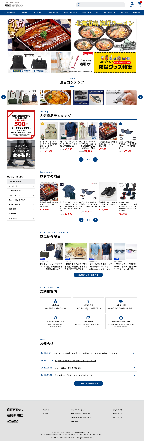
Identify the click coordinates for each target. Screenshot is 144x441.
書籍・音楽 (124, 13)
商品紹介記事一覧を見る (88, 274)
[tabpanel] (49, 138)
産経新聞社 (136, 13)
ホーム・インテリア (70, 13)
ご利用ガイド (118, 410)
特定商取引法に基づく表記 (81, 414)
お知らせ (46, 410)
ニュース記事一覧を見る (88, 383)
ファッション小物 (52, 13)
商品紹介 (46, 414)
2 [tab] (89, 159)
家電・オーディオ (109, 13)
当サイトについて (119, 414)
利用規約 (74, 421)
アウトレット (13, 218)
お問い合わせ (118, 417)
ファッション (37, 13)
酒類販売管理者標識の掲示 (81, 417)
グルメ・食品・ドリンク (90, 13)
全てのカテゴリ (11, 13)
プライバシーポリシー (79, 410)
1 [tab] (87, 159)
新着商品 (24, 13)
